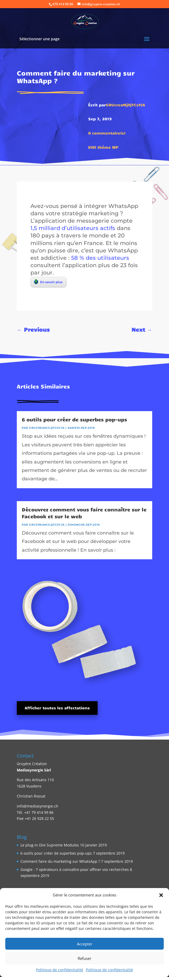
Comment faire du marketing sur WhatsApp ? (60, 861)
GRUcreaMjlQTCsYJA (125, 104)
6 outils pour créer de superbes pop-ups (74, 419)
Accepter (84, 943)
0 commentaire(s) (107, 133)
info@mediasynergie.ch (37, 806)
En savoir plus (48, 281)
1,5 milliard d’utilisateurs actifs (72, 228)
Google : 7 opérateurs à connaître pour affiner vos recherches (74, 869)
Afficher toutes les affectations (57, 707)
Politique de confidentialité (59, 969)
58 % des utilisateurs (100, 257)
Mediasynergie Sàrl (34, 769)
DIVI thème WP (103, 147)
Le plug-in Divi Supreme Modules (49, 845)
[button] (161, 895)
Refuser (84, 958)
